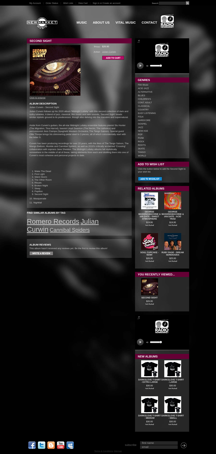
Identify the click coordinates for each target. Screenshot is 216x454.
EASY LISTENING (147, 113)
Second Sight (149, 298)
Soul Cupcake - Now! (149, 253)
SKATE (141, 148)
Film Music (143, 85)
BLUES (141, 95)
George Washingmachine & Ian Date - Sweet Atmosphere (149, 215)
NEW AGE (143, 131)
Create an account (111, 3)
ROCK (141, 141)
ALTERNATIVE (145, 92)
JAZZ (140, 127)
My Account (35, 3)
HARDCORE (144, 120)
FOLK (141, 116)
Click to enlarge (37, 98)
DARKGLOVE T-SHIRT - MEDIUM (149, 417)
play (140, 65)
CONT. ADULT (145, 102)
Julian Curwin (109, 51)
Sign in (96, 3)
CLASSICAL (144, 106)
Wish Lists (68, 3)
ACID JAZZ (143, 88)
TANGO (142, 152)
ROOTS (142, 145)
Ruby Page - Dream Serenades (173, 253)
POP (140, 134)
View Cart (83, 3)
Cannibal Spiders (70, 230)
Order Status (52, 3)
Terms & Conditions (103, 451)
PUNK (141, 138)
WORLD (142, 155)
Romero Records (53, 221)
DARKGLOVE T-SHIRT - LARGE (172, 381)
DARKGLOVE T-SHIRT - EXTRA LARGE (149, 381)
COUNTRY (143, 109)
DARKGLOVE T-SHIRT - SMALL (172, 417)
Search (155, 3)
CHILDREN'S (144, 99)
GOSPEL (142, 124)
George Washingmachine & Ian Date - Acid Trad (172, 215)
